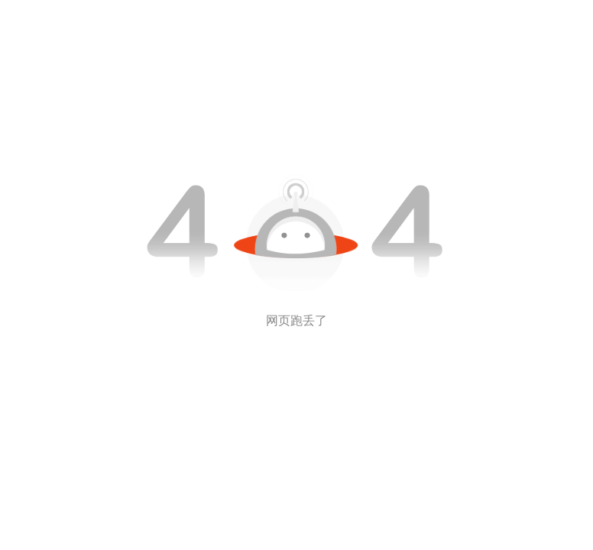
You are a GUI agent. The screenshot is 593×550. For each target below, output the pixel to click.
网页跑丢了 (296, 320)
